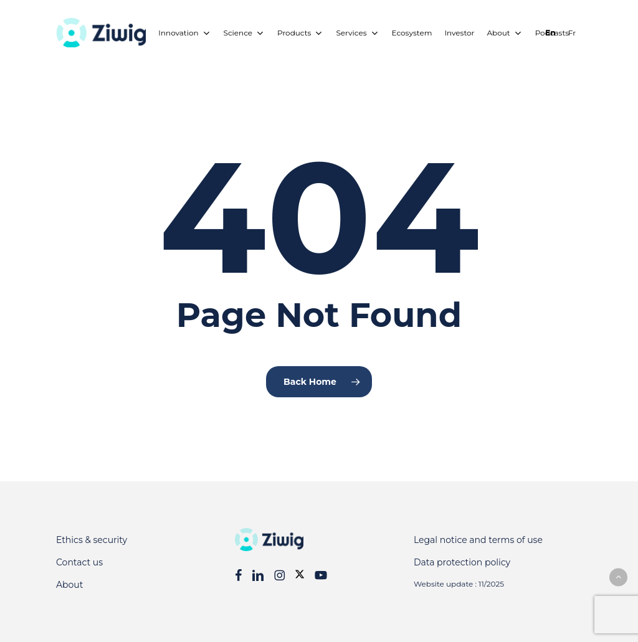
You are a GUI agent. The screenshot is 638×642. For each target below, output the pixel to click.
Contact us (79, 562)
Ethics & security (91, 539)
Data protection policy (462, 562)
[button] (618, 577)
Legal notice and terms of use (478, 539)
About (69, 584)
